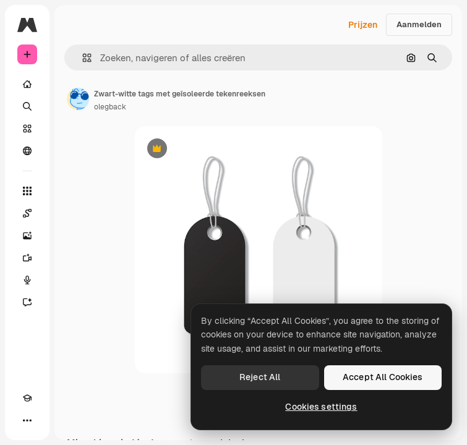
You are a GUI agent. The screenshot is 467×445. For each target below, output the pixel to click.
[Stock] (27, 128)
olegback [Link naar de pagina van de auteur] (110, 107)
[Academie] (27, 398)
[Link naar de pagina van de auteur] (78, 99)
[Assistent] (27, 302)
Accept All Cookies (383, 377)
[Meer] (27, 420)
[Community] (27, 151)
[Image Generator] (27, 235)
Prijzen (362, 24)
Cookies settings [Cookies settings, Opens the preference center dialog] (321, 406)
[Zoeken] (27, 106)
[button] (82, 57)
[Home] (27, 84)
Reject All (259, 377)
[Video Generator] (27, 258)
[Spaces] (27, 213)
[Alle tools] (27, 191)
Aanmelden (419, 24)
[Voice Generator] (27, 280)
